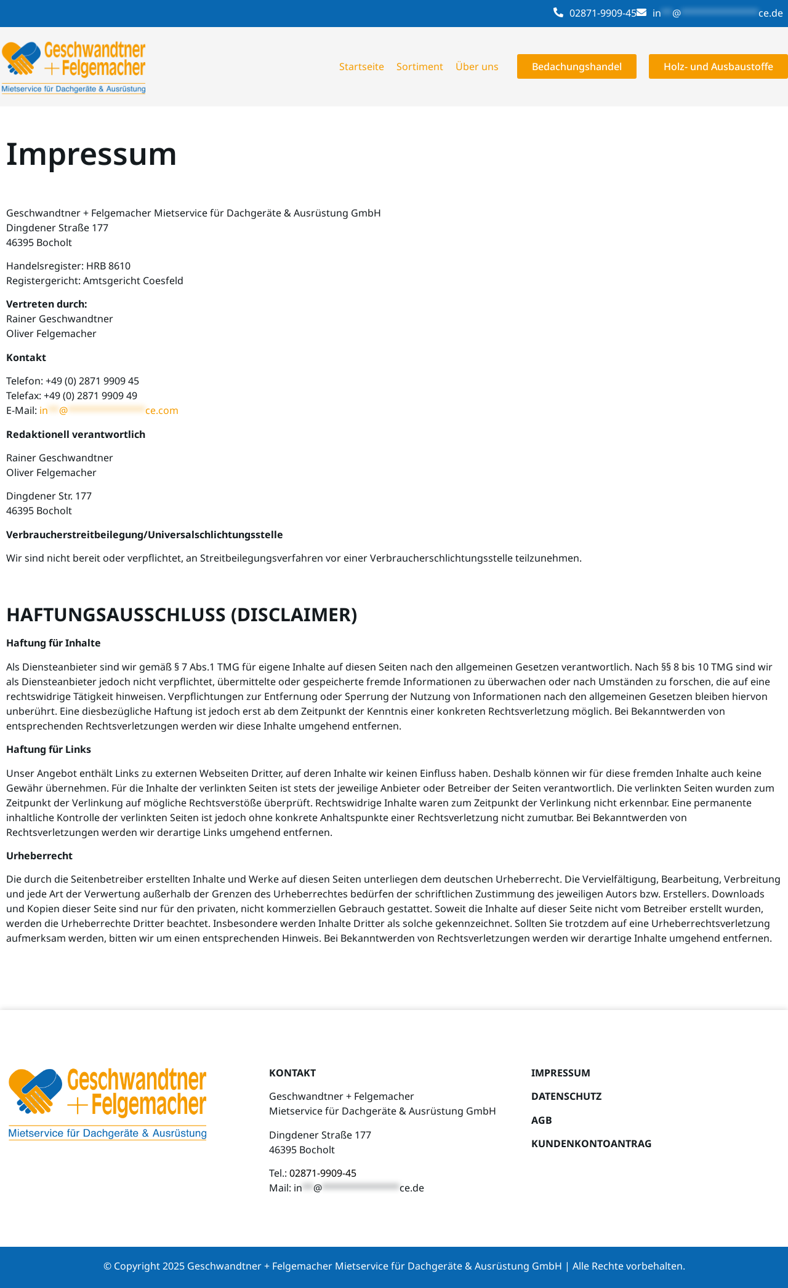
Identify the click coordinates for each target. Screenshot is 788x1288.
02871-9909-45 (603, 13)
